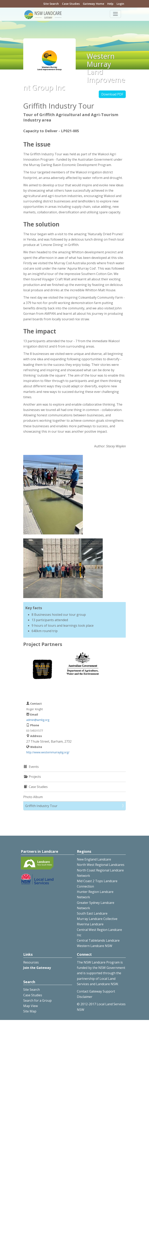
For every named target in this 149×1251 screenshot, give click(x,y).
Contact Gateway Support (96, 991)
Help (110, 4)
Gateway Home (93, 4)
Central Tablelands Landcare (98, 940)
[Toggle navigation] (115, 14)
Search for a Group (37, 1000)
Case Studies (71, 4)
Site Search (51, 4)
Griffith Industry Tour (41, 806)
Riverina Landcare (90, 924)
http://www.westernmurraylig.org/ (47, 752)
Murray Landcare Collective (97, 919)
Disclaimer (84, 997)
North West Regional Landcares (100, 864)
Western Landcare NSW (94, 946)
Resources (31, 962)
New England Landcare (94, 859)
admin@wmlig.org (37, 720)
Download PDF (112, 94)
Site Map (29, 1011)
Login (120, 4)
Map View (30, 1006)
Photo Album (33, 797)
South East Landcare (92, 913)
